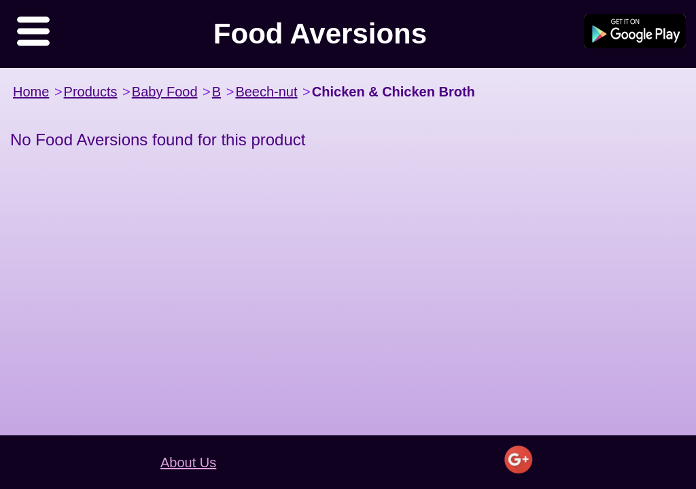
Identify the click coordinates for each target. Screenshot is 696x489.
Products (91, 91)
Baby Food (165, 91)
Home (31, 91)
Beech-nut (266, 91)
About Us (188, 462)
